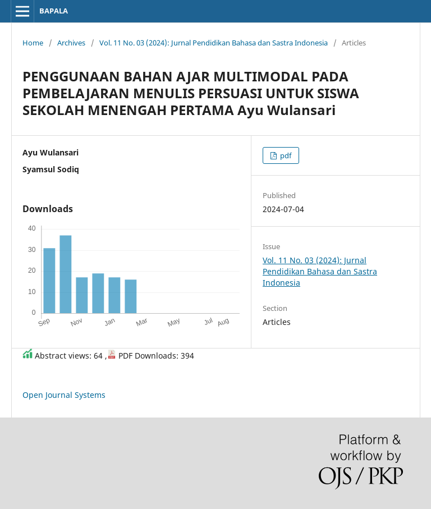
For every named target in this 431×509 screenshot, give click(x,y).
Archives (71, 43)
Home (32, 43)
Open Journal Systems (64, 394)
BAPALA (53, 11)
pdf (284, 155)
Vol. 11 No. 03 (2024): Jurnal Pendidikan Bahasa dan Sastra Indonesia (213, 43)
